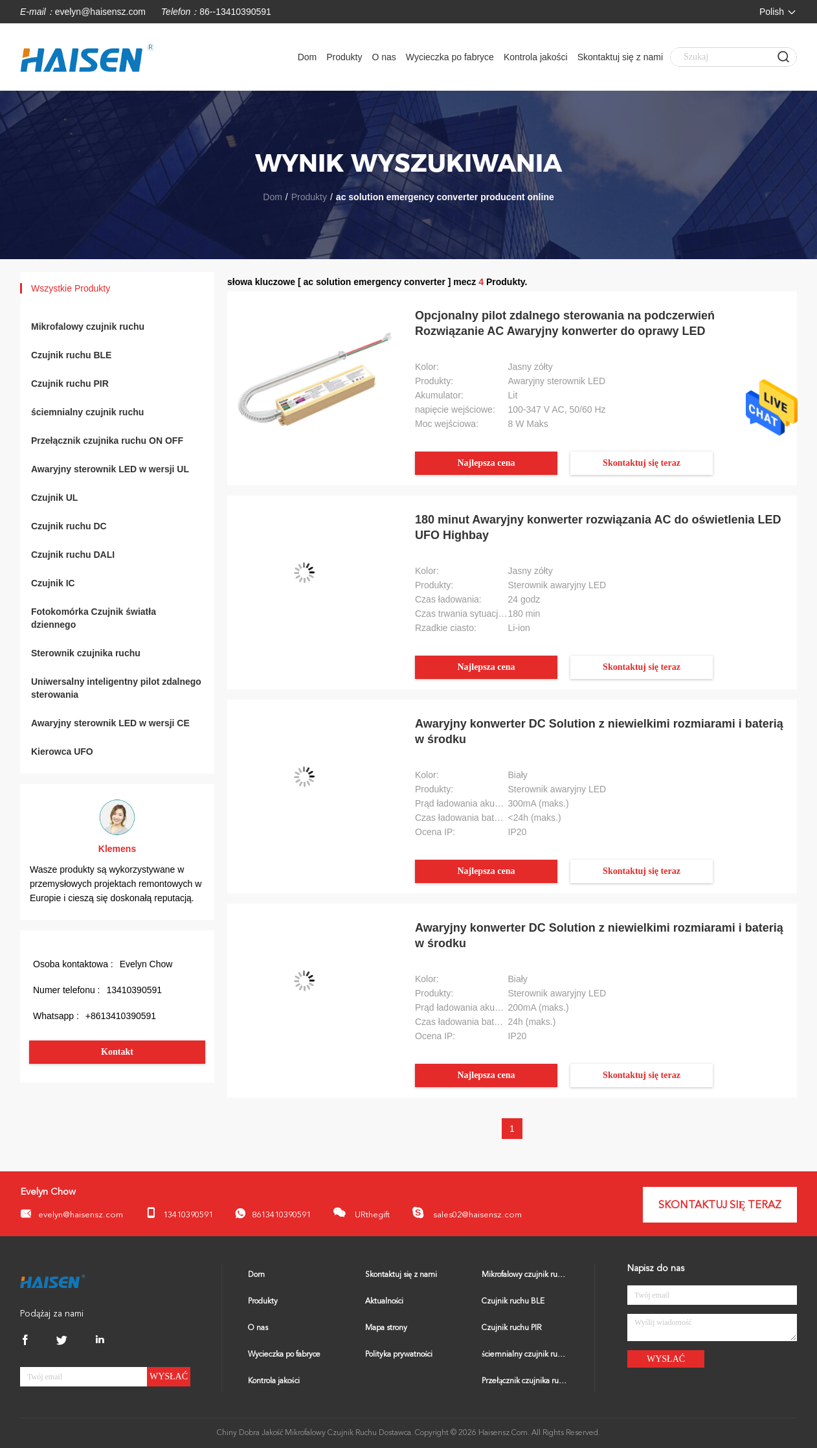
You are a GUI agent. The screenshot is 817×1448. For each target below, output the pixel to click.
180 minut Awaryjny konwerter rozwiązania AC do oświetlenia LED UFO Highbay (598, 527)
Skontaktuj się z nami (620, 57)
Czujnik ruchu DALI (73, 554)
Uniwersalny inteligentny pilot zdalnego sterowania (116, 688)
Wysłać (169, 1376)
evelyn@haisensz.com (100, 11)
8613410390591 (273, 1213)
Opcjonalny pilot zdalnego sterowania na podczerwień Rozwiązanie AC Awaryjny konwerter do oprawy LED (565, 323)
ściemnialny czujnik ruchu (87, 412)
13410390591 (179, 1213)
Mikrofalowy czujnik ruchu (87, 326)
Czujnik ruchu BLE (71, 355)
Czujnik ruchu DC (69, 526)
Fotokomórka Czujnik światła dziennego (93, 618)
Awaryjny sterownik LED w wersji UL (110, 469)
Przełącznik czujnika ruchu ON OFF (107, 440)
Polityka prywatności (399, 1355)
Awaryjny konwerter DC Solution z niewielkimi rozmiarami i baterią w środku (599, 731)
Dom (307, 57)
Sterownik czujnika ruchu (85, 653)
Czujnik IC (53, 583)
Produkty (344, 57)
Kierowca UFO (62, 751)
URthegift (361, 1212)
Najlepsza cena (486, 463)
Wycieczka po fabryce (450, 57)
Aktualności (384, 1301)
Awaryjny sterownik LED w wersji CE (110, 723)
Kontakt (117, 1052)
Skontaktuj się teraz (641, 463)
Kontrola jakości (536, 57)
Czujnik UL (54, 497)
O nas (384, 57)
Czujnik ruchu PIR (70, 383)
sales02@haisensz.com (467, 1212)
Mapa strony (386, 1328)
